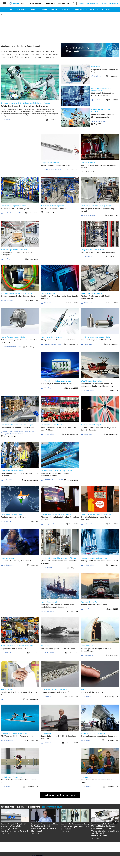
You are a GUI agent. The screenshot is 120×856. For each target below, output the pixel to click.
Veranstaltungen (35, 3)
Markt (12, 9)
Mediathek (49, 3)
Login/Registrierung (111, 3)
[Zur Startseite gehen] (17, 3)
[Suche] (74, 3)
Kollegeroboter (22, 9)
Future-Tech (34, 9)
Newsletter (94, 3)
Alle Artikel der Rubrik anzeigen (60, 795)
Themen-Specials (103, 9)
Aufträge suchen (63, 3)
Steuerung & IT (67, 9)
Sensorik (44, 9)
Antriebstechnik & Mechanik (84, 9)
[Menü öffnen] (4, 3)
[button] (115, 821)
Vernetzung (54, 9)
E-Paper (81, 3)
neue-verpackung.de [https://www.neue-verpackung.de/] (52, 806)
